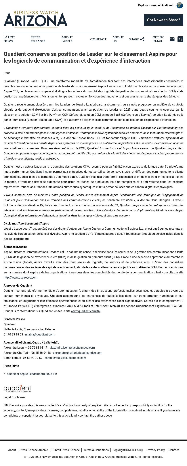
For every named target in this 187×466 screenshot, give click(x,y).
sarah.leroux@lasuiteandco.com (65, 358)
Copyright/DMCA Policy (127, 450)
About (12, 450)
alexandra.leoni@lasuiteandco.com (72, 347)
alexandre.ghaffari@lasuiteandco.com (77, 352)
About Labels (67, 39)
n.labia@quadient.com (39, 334)
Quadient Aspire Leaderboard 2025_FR (32, 374)
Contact (98, 39)
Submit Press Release (66, 450)
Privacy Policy (156, 450)
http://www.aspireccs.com (20, 277)
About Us (118, 39)
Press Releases (38, 39)
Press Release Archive (34, 450)
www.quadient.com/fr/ (85, 311)
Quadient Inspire (40, 171)
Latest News (9, 39)
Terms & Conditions (96, 450)
